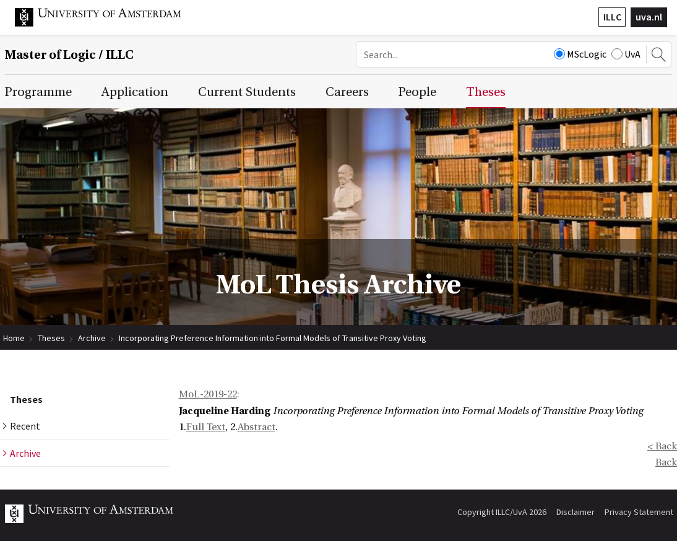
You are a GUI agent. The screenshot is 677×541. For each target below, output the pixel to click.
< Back (662, 446)
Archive (92, 338)
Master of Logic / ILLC (69, 55)
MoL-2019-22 (208, 394)
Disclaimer (575, 511)
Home (14, 338)
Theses (51, 338)
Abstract (256, 427)
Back (666, 462)
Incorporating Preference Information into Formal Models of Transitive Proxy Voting (272, 338)
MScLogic (580, 54)
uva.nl (649, 17)
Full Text (205, 427)
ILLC (612, 17)
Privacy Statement (639, 511)
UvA (625, 54)
